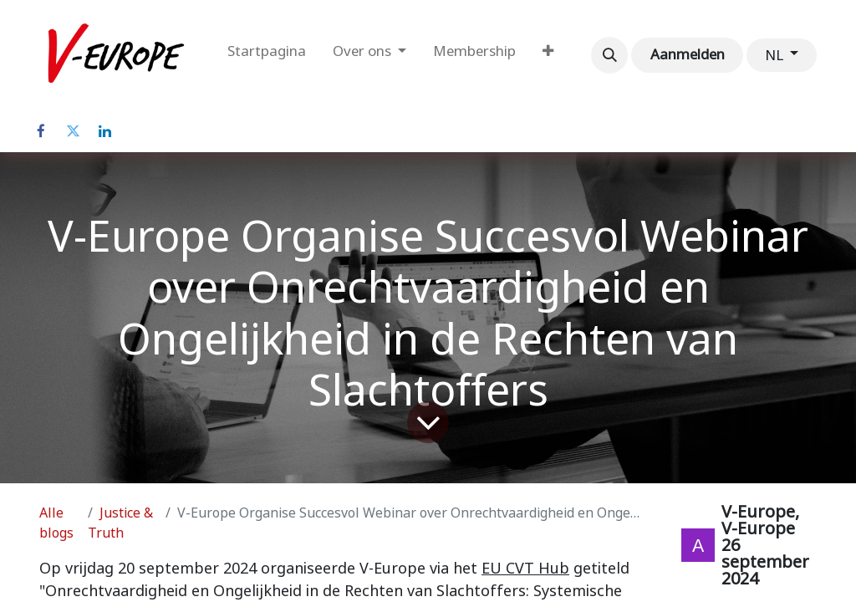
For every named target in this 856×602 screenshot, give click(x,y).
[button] (609, 55)
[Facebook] (41, 131)
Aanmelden (687, 54)
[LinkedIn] (104, 131)
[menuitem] (266, 55)
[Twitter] (73, 131)
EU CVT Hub (525, 568)
